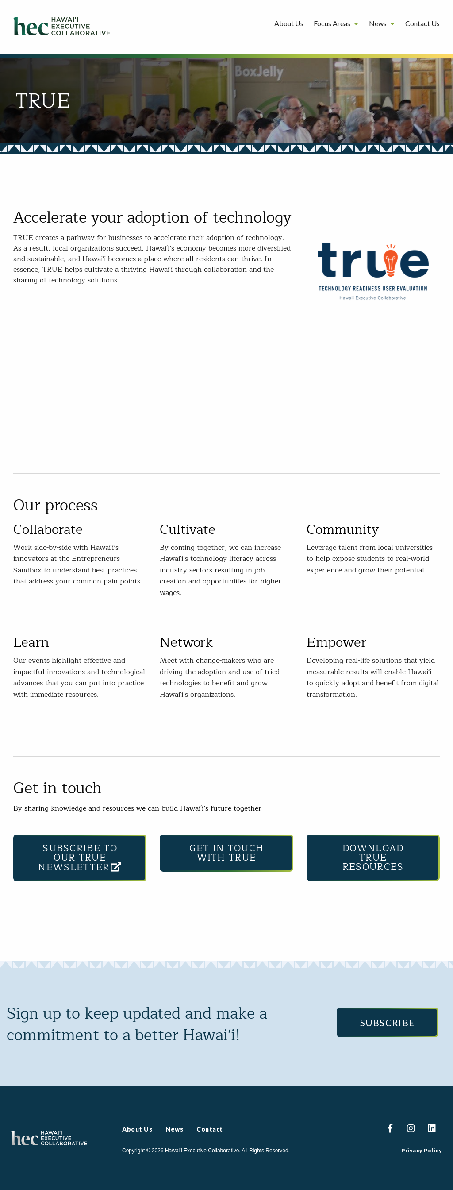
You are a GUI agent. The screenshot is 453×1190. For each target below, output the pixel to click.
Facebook (390, 1129)
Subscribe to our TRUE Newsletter (80, 858)
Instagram (410, 1129)
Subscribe (387, 1022)
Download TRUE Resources (373, 858)
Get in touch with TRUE (226, 853)
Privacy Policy (421, 1150)
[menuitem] (288, 25)
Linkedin (431, 1129)
